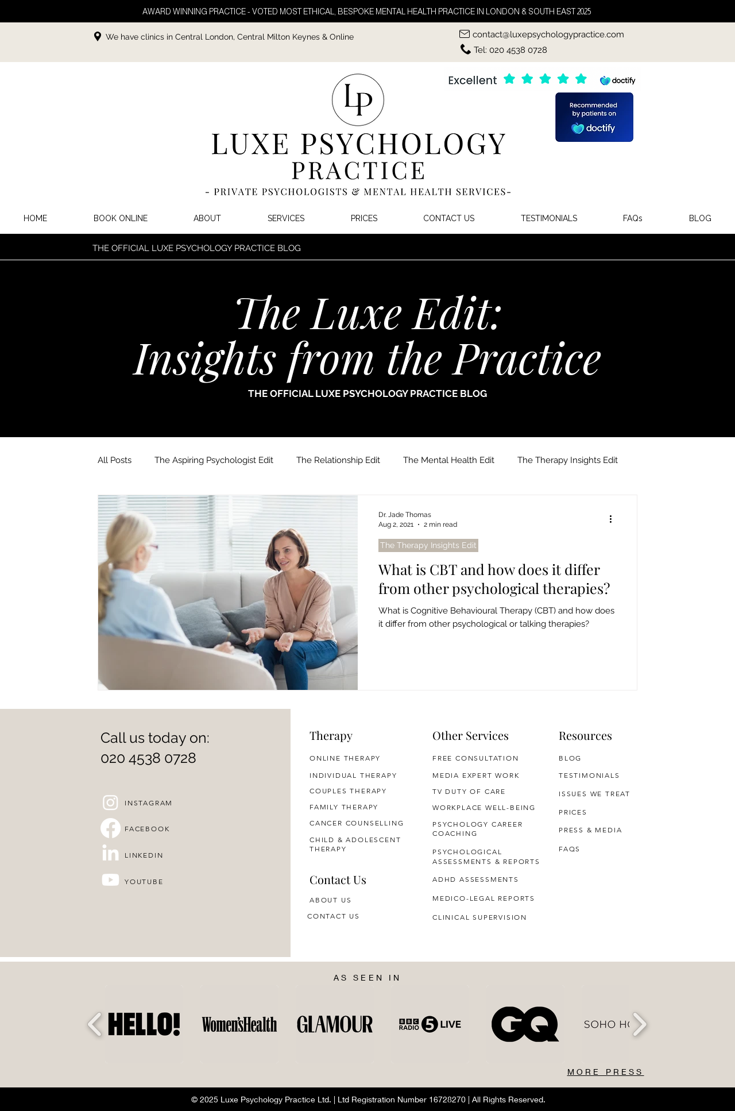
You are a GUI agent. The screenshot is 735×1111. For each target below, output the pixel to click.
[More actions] (614, 519)
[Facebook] (110, 828)
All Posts (114, 460)
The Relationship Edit (338, 460)
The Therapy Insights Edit (567, 460)
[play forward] (639, 1024)
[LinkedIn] (110, 854)
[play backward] (95, 1024)
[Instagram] (110, 802)
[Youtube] (110, 880)
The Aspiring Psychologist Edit (213, 460)
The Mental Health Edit (448, 460)
